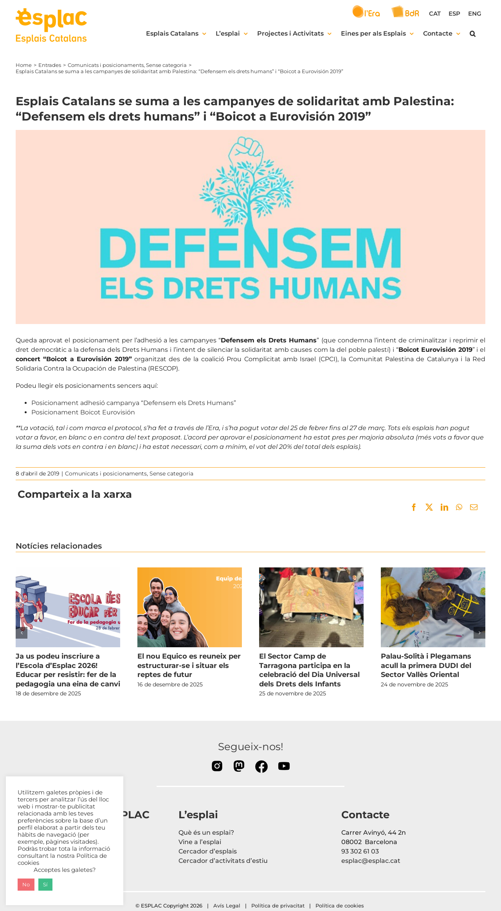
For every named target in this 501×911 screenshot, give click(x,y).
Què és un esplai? (206, 832)
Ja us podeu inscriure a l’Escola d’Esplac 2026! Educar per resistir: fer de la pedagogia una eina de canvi (68, 670)
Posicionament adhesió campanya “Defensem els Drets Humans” (133, 403)
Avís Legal (226, 905)
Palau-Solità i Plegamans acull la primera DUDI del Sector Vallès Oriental (426, 665)
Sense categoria (171, 473)
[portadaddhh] (250, 227)
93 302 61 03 (360, 851)
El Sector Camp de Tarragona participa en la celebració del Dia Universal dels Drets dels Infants (309, 670)
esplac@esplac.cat (370, 860)
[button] (473, 33)
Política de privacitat (278, 905)
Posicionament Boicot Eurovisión (84, 412)
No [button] (26, 884)
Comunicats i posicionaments (106, 473)
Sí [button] (45, 884)
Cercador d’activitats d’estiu (223, 860)
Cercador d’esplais (207, 851)
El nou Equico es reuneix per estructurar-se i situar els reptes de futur (189, 665)
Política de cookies (340, 905)
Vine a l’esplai (199, 842)
